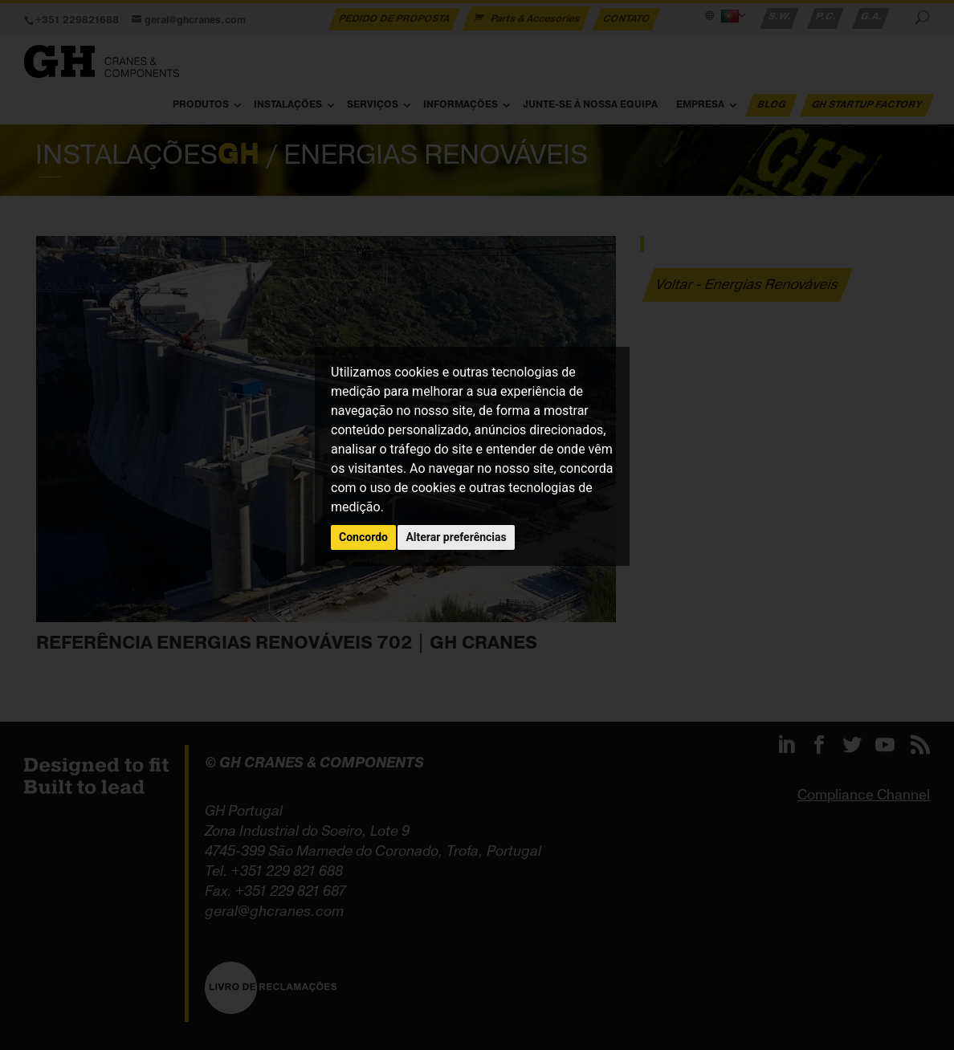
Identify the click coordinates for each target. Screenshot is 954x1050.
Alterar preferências (456, 537)
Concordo (363, 537)
